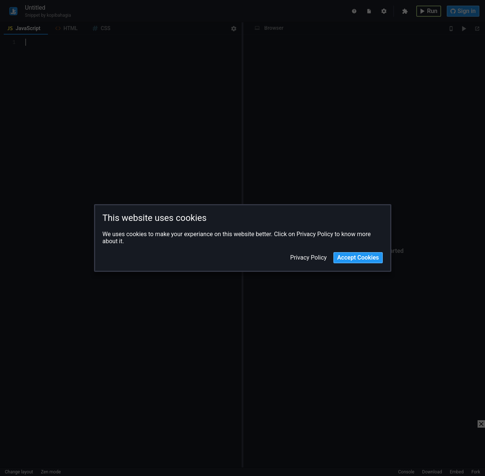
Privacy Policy (308, 257)
